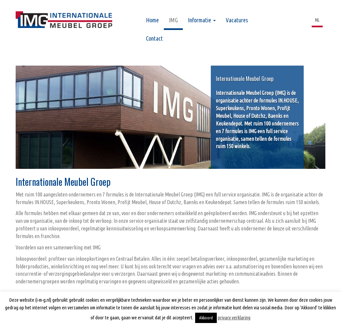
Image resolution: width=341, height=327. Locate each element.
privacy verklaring (234, 317)
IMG (173, 20)
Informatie (202, 20)
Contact (154, 38)
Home (152, 20)
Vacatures (237, 20)
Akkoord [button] (206, 317)
